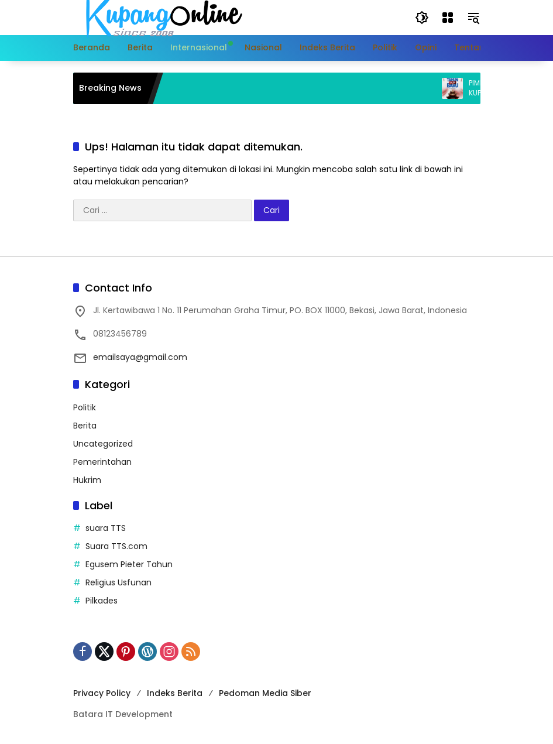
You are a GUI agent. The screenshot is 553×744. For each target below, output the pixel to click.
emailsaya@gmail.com (140, 357)
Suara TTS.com (116, 546)
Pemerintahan (102, 462)
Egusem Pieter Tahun (129, 564)
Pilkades (101, 600)
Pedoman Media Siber (265, 693)
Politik (84, 407)
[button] (422, 18)
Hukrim (87, 480)
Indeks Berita (174, 693)
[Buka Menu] (448, 18)
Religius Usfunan (118, 582)
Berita (85, 425)
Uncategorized (103, 444)
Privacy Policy (101, 693)
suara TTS (105, 528)
